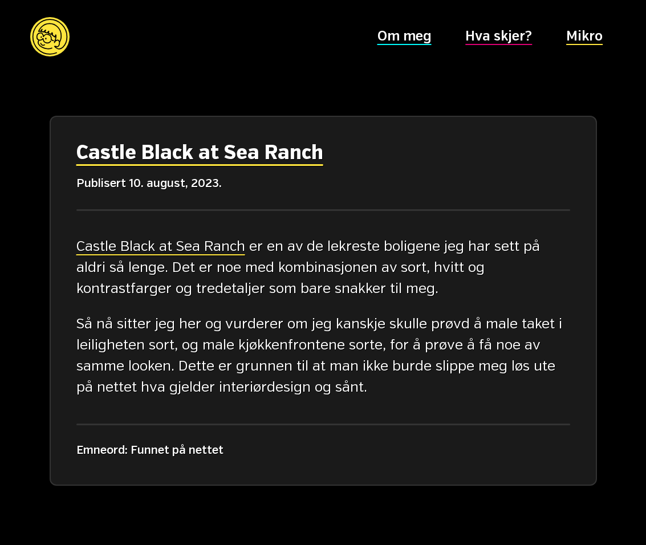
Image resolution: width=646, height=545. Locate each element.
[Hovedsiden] (50, 36)
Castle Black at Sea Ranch (199, 153)
